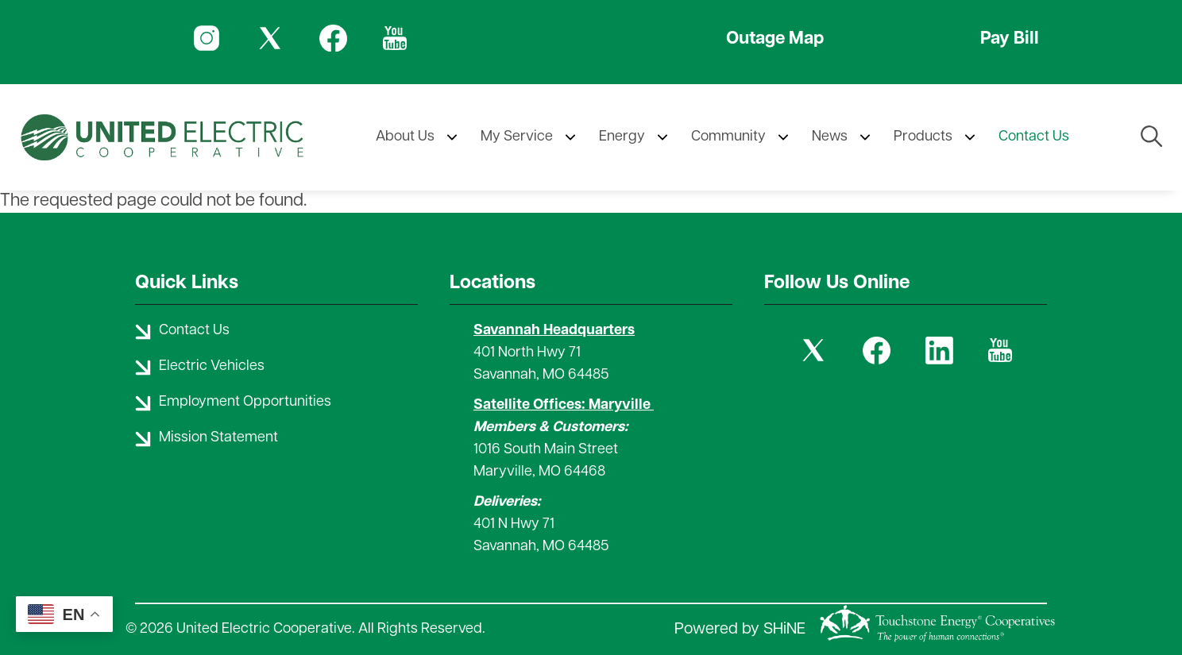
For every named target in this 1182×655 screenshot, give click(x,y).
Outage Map (775, 39)
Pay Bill (1009, 39)
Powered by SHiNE (739, 630)
